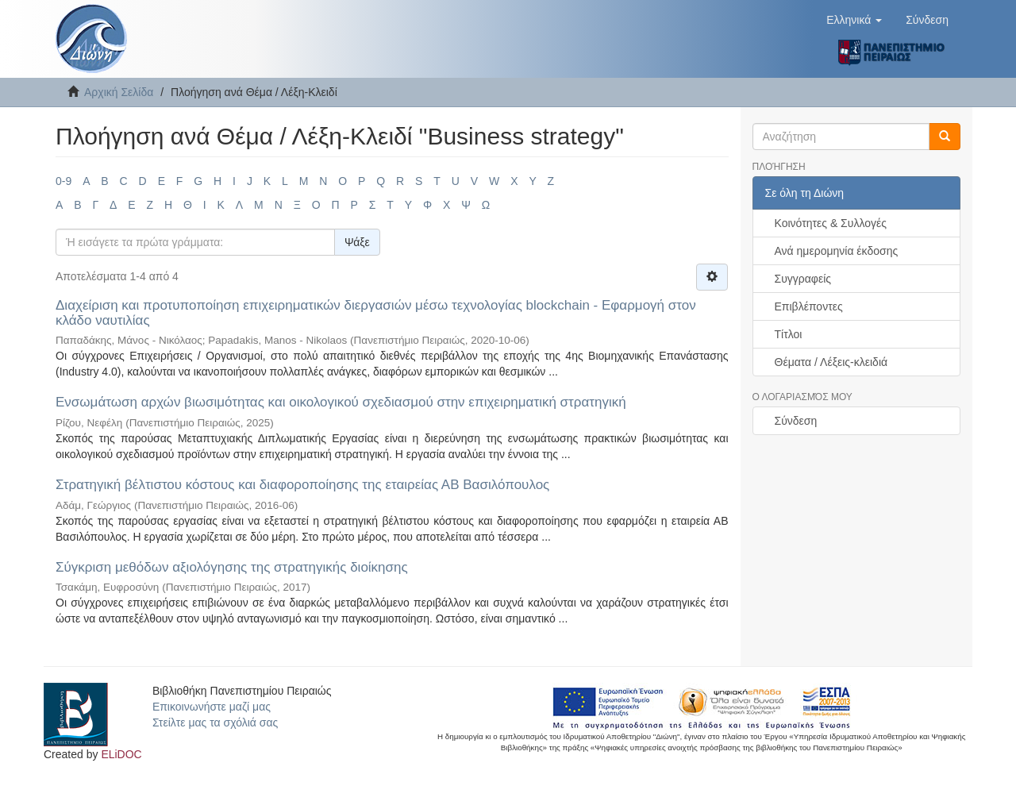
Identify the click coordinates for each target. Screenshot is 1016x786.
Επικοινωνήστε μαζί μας (211, 706)
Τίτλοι (788, 334)
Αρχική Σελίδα (118, 92)
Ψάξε (357, 242)
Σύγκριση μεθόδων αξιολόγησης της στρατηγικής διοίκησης (232, 567)
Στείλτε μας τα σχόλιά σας (215, 722)
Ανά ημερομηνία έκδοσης (837, 251)
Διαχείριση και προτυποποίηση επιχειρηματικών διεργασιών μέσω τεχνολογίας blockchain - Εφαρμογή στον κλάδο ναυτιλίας (376, 313)
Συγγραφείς (803, 278)
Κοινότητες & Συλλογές (831, 223)
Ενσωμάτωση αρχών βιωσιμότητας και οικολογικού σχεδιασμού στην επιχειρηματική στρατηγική (341, 402)
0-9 (63, 181)
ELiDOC (121, 754)
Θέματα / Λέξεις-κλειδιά (831, 362)
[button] (854, 20)
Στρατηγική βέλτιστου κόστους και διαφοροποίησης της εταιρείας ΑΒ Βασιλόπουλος (302, 484)
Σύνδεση (796, 420)
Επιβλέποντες (809, 306)
